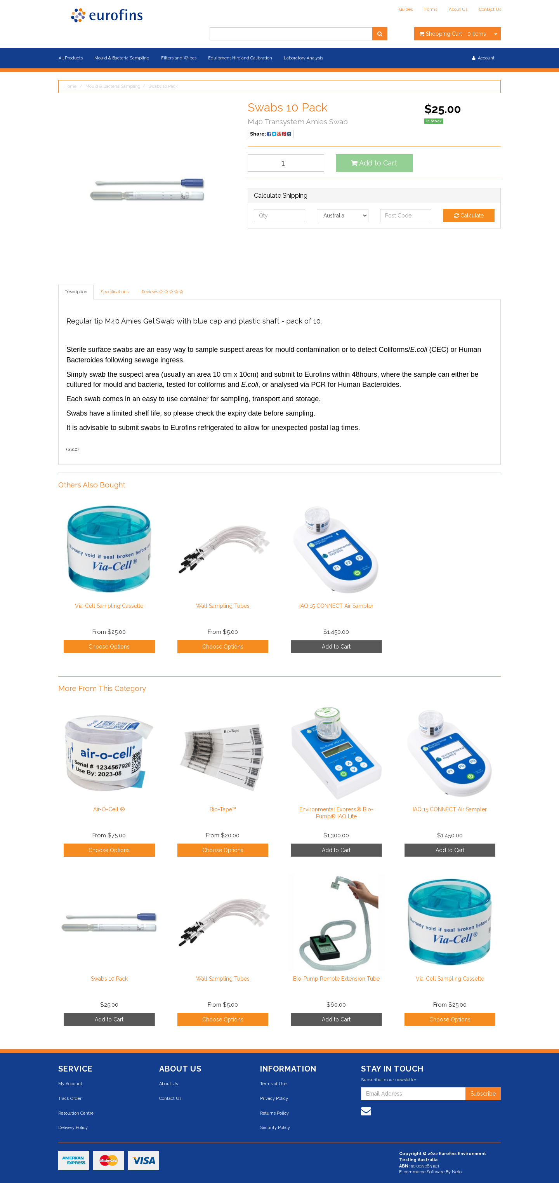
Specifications (114, 291)
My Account (70, 1083)
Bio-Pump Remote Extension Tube (336, 979)
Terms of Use (273, 1083)
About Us (458, 9)
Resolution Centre (76, 1113)
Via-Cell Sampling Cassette (109, 606)
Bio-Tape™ (223, 809)
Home (70, 86)
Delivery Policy (73, 1127)
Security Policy (275, 1127)
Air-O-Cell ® (109, 809)
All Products (71, 58)
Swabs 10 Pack (163, 86)
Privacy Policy (274, 1098)
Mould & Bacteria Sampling (121, 58)
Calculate (469, 215)
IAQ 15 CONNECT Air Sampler (336, 606)
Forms (430, 9)
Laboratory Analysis (303, 58)
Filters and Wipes (178, 58)
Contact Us (490, 9)
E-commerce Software (421, 1171)
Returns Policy (274, 1113)
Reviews (162, 291)
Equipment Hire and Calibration (240, 58)
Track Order (70, 1098)
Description (75, 291)
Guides (406, 9)
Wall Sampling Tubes (223, 606)
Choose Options (109, 647)
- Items (452, 34)
